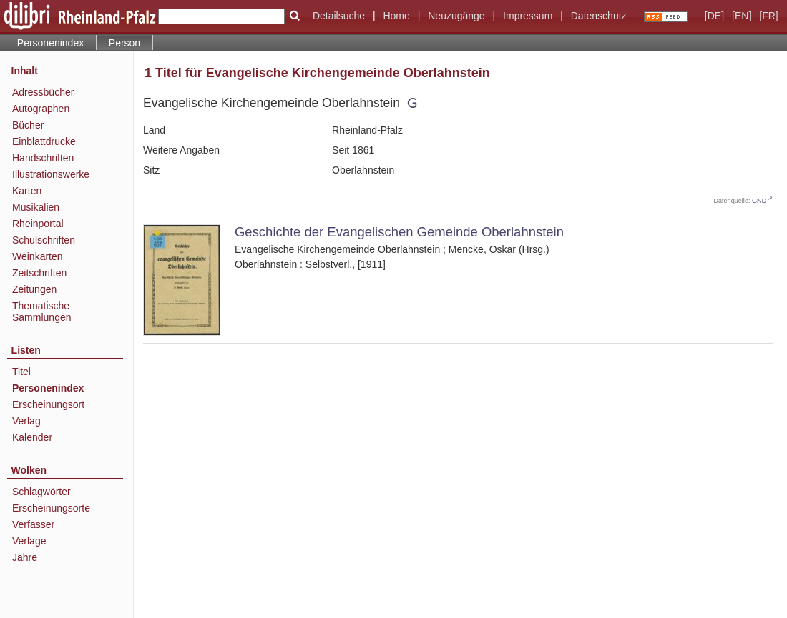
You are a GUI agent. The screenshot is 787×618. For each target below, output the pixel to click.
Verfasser (33, 524)
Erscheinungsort (48, 404)
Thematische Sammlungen (42, 311)
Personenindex (50, 43)
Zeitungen (34, 289)
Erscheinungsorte (51, 508)
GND (759, 200)
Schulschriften (43, 240)
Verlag (26, 421)
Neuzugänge (456, 15)
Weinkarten (37, 256)
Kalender (32, 437)
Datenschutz (599, 15)
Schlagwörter (41, 491)
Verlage (29, 541)
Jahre (24, 557)
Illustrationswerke (50, 174)
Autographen (40, 108)
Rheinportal (38, 223)
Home (396, 15)
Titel (21, 371)
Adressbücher (43, 92)
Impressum (527, 15)
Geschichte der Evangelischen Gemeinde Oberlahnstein (399, 231)
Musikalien (35, 207)
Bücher (28, 125)
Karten (26, 190)
